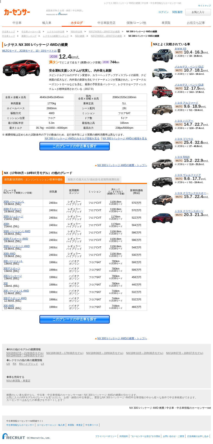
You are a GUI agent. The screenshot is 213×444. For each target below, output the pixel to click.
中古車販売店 (106, 22)
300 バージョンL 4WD (16, 290)
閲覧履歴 (177, 12)
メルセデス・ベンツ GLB (189, 84)
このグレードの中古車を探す (74, 146)
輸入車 (46, 22)
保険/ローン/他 (136, 22)
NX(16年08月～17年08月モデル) (64, 353)
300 (5, 283)
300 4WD (8, 305)
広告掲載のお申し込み (198, 436)
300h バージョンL (13, 201)
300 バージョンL (13, 261)
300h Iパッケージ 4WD (16, 246)
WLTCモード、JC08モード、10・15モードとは (31, 50)
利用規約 (123, 436)
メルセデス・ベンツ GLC (189, 66)
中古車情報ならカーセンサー (20, 425)
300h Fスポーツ (12, 209)
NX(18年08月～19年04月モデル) (104, 353)
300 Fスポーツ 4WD (15, 298)
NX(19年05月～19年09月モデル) (24, 355)
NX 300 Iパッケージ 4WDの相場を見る (124, 138)
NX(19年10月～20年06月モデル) (144, 353)
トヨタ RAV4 (182, 157)
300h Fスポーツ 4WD (15, 238)
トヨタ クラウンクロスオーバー (193, 193)
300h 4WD (9, 253)
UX (8, 364)
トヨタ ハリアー (184, 120)
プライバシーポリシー (106, 436)
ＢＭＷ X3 (180, 48)
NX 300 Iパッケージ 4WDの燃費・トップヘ (122, 165)
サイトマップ (204, 5)
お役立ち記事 (196, 22)
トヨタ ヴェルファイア (188, 175)
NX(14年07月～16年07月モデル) (184, 353)
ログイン (163, 12)
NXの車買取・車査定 (18, 380)
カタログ (77, 22)
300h (6, 223)
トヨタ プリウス (184, 138)
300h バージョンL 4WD (16, 231)
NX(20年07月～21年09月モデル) (24, 353)
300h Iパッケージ (13, 216)
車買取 (166, 22)
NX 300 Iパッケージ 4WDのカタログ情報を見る (72, 138)
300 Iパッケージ (12, 275)
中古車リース (91, 425)
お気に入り (198, 12)
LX (42, 364)
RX (14, 364)
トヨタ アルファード (186, 102)
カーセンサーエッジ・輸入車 (51, 425)
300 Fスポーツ (11, 268)
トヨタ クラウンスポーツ (189, 211)
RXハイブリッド (28, 364)
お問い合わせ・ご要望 (173, 436)
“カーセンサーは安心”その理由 (145, 436)
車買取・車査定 (75, 425)
